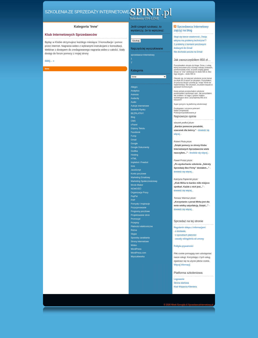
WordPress (136, 249)
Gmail (133, 140)
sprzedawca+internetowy (142, 55)
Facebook (135, 132)
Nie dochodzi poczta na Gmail (188, 52)
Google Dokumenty (140, 147)
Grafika (134, 151)
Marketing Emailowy (140, 177)
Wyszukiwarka (138, 256)
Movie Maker (137, 185)
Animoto (135, 94)
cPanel (134, 124)
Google (134, 143)
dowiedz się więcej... (199, 153)
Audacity (135, 98)
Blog (133, 117)
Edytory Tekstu (138, 128)
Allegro (134, 87)
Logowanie (179, 279)
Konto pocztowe (138, 173)
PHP (133, 200)
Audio (133, 102)
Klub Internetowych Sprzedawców (71, 34)
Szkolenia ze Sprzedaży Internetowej (88, 11)
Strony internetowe (140, 241)
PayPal (134, 196)
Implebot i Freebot (139, 162)
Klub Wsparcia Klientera (185, 286)
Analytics (135, 91)
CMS (133, 121)
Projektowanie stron (140, 215)
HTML (134, 158)
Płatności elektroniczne (142, 226)
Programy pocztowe (140, 211)
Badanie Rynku (138, 109)
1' (131, 62)
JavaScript (136, 170)
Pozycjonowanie (138, 207)
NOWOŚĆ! (136, 188)
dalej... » (49, 60)
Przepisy (135, 222)
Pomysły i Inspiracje (140, 204)
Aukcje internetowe (140, 106)
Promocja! (135, 219)
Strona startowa (181, 283)
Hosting (134, 155)
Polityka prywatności (183, 246)
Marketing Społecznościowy (144, 181)
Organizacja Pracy (139, 192)
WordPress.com (138, 253)
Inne (47, 68)
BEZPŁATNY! (137, 113)
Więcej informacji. (182, 265)
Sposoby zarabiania (140, 237)
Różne (134, 230)
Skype (134, 234)
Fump (133, 136)
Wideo (134, 245)
